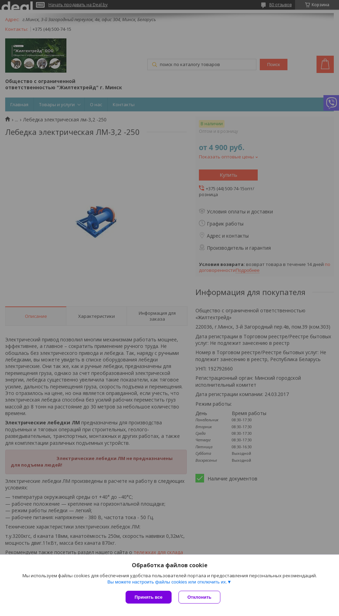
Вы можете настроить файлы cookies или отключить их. (167, 582)
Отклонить (199, 597)
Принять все (149, 597)
